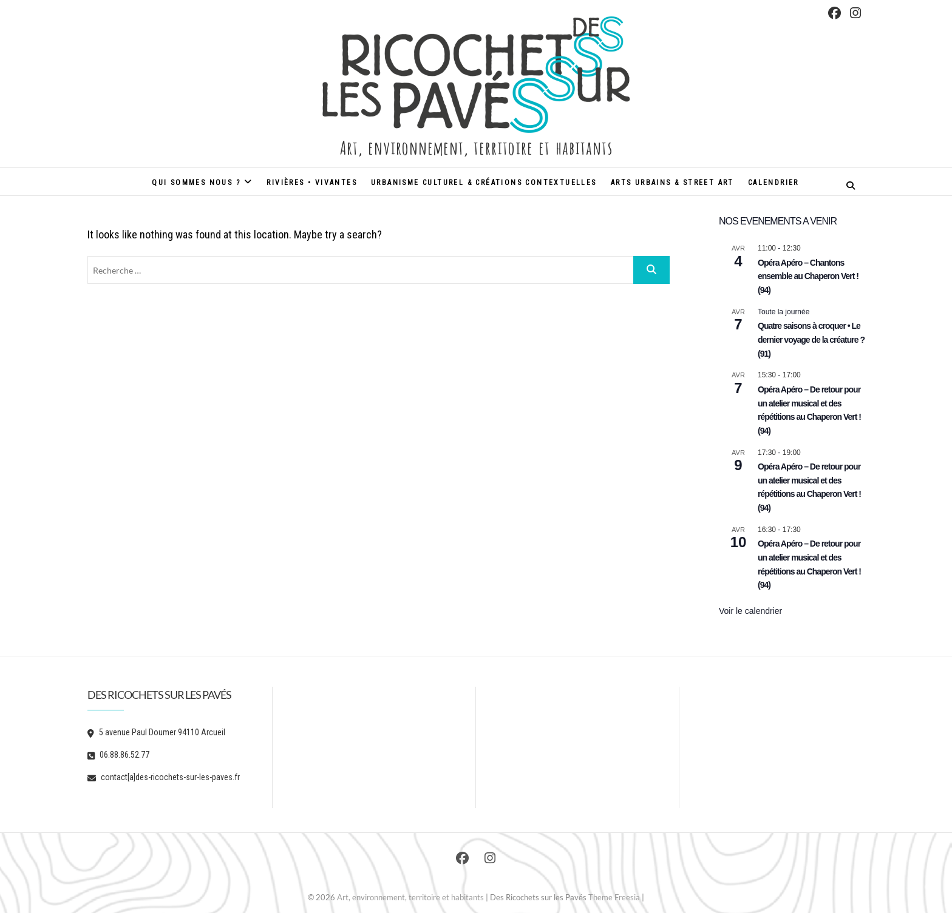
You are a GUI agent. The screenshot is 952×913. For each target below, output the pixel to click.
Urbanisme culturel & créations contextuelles (484, 182)
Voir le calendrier (750, 611)
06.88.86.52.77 (118, 755)
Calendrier (773, 182)
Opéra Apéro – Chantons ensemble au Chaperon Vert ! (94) (808, 276)
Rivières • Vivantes (312, 182)
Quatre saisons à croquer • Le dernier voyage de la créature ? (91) (811, 339)
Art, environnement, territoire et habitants (476, 146)
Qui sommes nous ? (196, 182)
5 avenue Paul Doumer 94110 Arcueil (156, 732)
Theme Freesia (614, 897)
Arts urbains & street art (672, 182)
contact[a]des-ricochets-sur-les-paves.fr (163, 777)
